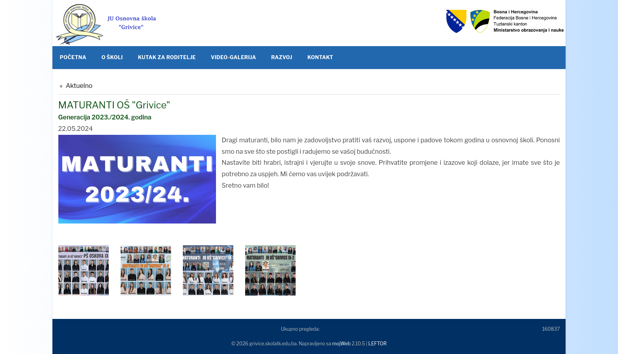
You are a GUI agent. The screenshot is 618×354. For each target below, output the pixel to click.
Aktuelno (79, 85)
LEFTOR (377, 344)
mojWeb (341, 344)
